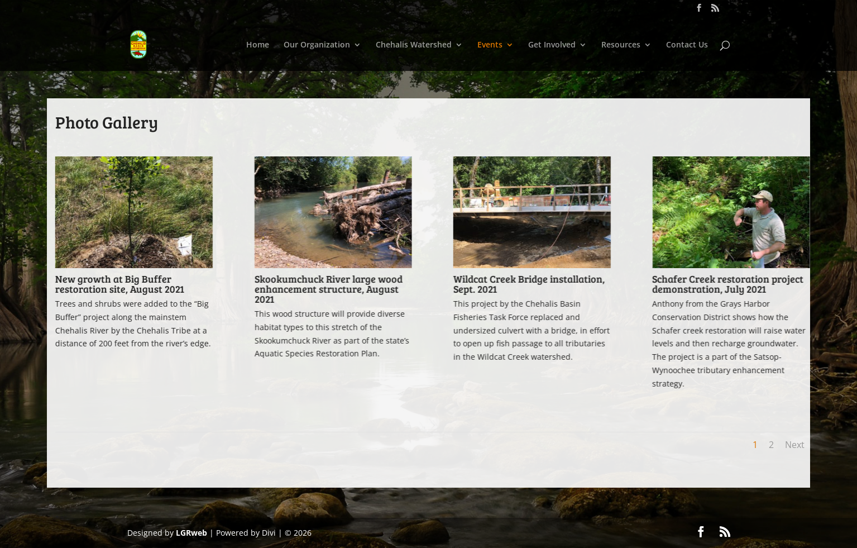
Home (257, 45)
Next (795, 445)
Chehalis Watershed (414, 45)
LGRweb (191, 532)
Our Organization (317, 45)
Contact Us (687, 45)
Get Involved (552, 45)
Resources (620, 45)
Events (489, 45)
